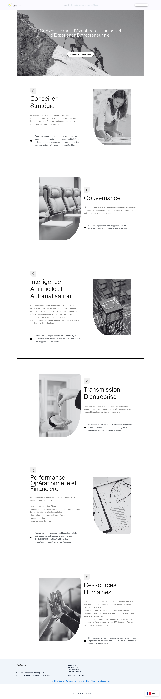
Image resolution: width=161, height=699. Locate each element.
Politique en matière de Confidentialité (77, 684)
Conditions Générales (57, 684)
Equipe (101, 5)
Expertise (62, 5)
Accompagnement (88, 5)
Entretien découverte (141, 5)
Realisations (73, 5)
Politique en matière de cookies (100, 684)
